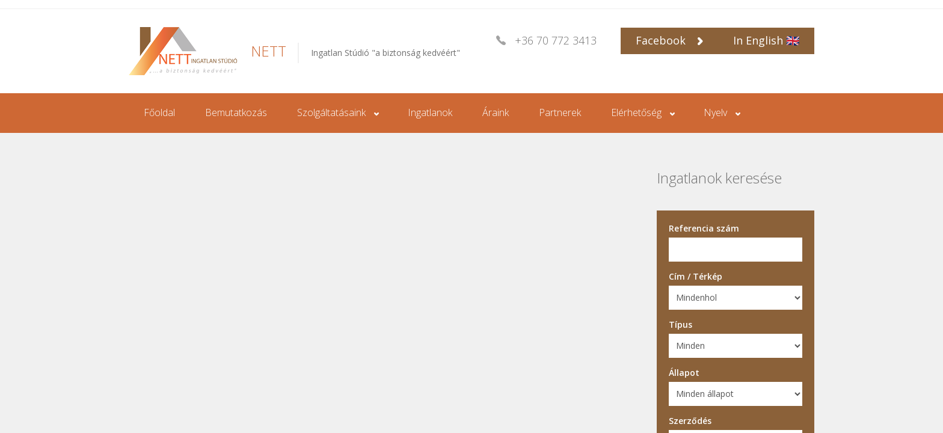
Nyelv (715, 112)
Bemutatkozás (236, 112)
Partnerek (560, 112)
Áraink (495, 112)
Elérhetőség (636, 112)
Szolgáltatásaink (331, 112)
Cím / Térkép (695, 276)
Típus (680, 324)
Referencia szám (704, 228)
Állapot (684, 372)
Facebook (669, 40)
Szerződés (690, 420)
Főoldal (159, 112)
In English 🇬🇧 (766, 40)
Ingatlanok (430, 112)
